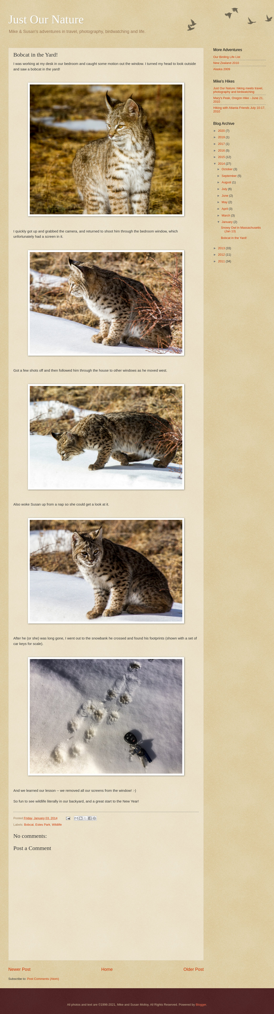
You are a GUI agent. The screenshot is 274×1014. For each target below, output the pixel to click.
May (225, 202)
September (230, 176)
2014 (222, 163)
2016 (222, 150)
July (225, 189)
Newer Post (19, 969)
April (225, 209)
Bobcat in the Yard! (234, 238)
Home (107, 969)
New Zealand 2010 (226, 63)
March (226, 215)
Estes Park (42, 824)
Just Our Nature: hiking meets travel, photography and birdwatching (238, 90)
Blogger (201, 1004)
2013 (222, 248)
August (227, 182)
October (227, 169)
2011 (222, 261)
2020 (222, 130)
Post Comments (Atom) (43, 979)
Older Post (193, 969)
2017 (222, 144)
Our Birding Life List (226, 57)
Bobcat (29, 824)
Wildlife (57, 824)
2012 (222, 254)
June (225, 195)
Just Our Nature (46, 19)
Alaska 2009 (221, 69)
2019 (222, 137)
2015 (222, 157)
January (227, 222)
